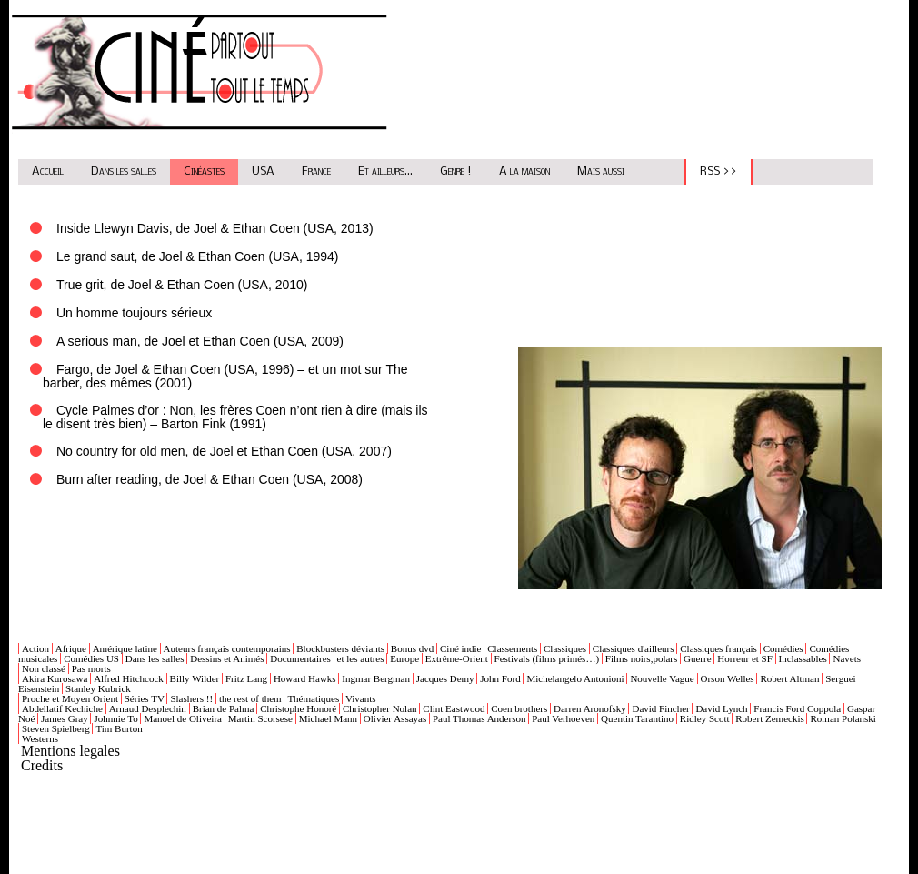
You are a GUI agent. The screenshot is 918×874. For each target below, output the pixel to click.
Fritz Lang (246, 678)
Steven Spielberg (56, 728)
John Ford (500, 678)
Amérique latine (125, 648)
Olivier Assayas (395, 718)
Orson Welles (727, 678)
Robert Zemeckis (769, 718)
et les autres (360, 658)
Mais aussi (600, 171)
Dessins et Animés (227, 658)
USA (263, 171)
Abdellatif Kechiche (62, 708)
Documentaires (300, 658)
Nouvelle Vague (661, 678)
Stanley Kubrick (98, 688)
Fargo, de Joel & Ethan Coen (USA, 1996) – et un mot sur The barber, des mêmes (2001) (225, 376)
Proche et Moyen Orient (70, 698)
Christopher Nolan (380, 708)
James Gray (64, 718)
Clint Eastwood (453, 708)
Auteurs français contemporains (227, 648)
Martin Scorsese (260, 718)
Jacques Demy (445, 678)
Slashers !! (191, 698)
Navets (847, 658)
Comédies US (91, 658)
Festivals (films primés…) (547, 658)
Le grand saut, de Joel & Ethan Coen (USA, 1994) (197, 256)
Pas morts (91, 668)
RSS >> (718, 171)
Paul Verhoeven (563, 718)
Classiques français (718, 648)
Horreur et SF (745, 658)
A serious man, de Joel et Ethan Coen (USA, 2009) (200, 341)
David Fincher (660, 708)
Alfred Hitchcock (129, 678)
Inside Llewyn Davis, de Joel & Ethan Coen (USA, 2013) (215, 228)
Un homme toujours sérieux (134, 313)
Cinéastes (204, 171)
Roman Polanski (842, 718)
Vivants (360, 698)
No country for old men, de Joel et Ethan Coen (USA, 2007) (224, 451)
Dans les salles (123, 171)
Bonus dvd (412, 648)
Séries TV (145, 698)
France (316, 171)
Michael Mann (328, 718)
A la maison (524, 171)
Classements (512, 648)
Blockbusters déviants (340, 648)
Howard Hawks (305, 678)
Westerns (40, 738)
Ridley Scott (705, 718)
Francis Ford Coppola (797, 708)
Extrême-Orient (456, 658)
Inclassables (803, 658)
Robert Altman (789, 678)
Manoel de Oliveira (183, 718)
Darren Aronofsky (590, 708)
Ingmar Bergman (376, 678)
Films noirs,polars (641, 658)
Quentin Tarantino (637, 718)
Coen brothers (519, 708)
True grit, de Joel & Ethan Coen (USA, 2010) (182, 284)
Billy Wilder (195, 678)
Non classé (43, 668)
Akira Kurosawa (54, 678)
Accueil (48, 171)
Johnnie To (115, 718)
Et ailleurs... (385, 171)
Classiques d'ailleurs (633, 648)
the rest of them (250, 698)
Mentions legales (70, 750)
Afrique (70, 648)
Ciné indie (461, 648)
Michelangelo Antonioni (575, 678)
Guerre (698, 658)
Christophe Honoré (298, 708)
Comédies (783, 648)
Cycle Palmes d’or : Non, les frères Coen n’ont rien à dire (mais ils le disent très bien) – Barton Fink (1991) (235, 417)
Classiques (565, 648)
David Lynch (721, 708)
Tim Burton (118, 728)
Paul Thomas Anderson (479, 718)
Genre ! (456, 171)
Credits (42, 765)
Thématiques (313, 698)
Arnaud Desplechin (147, 708)
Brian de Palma (223, 708)
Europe (404, 658)
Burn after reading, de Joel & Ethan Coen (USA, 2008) (209, 479)
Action (35, 648)
